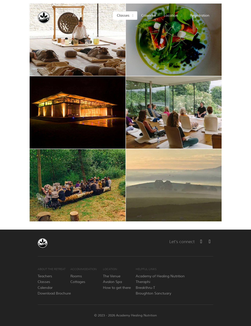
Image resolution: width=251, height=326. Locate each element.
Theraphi (143, 281)
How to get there (117, 287)
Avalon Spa (112, 281)
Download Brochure (54, 293)
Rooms (76, 276)
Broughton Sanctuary (153, 293)
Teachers (45, 276)
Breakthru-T (145, 287)
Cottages (77, 281)
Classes (44, 281)
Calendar (45, 287)
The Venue (111, 276)
